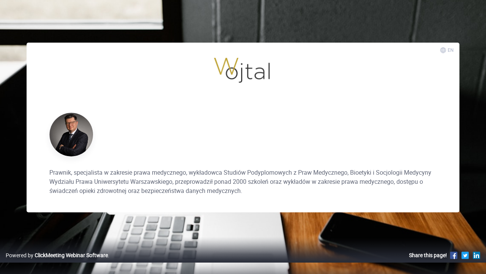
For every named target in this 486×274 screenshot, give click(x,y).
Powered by (57, 263)
